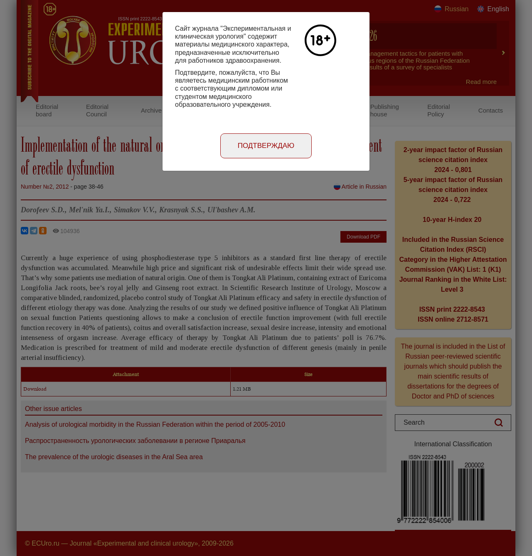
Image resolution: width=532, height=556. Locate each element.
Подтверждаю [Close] (266, 146)
